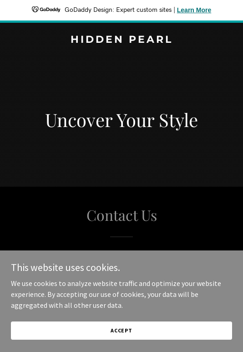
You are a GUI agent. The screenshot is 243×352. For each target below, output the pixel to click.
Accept (121, 336)
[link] (121, 40)
